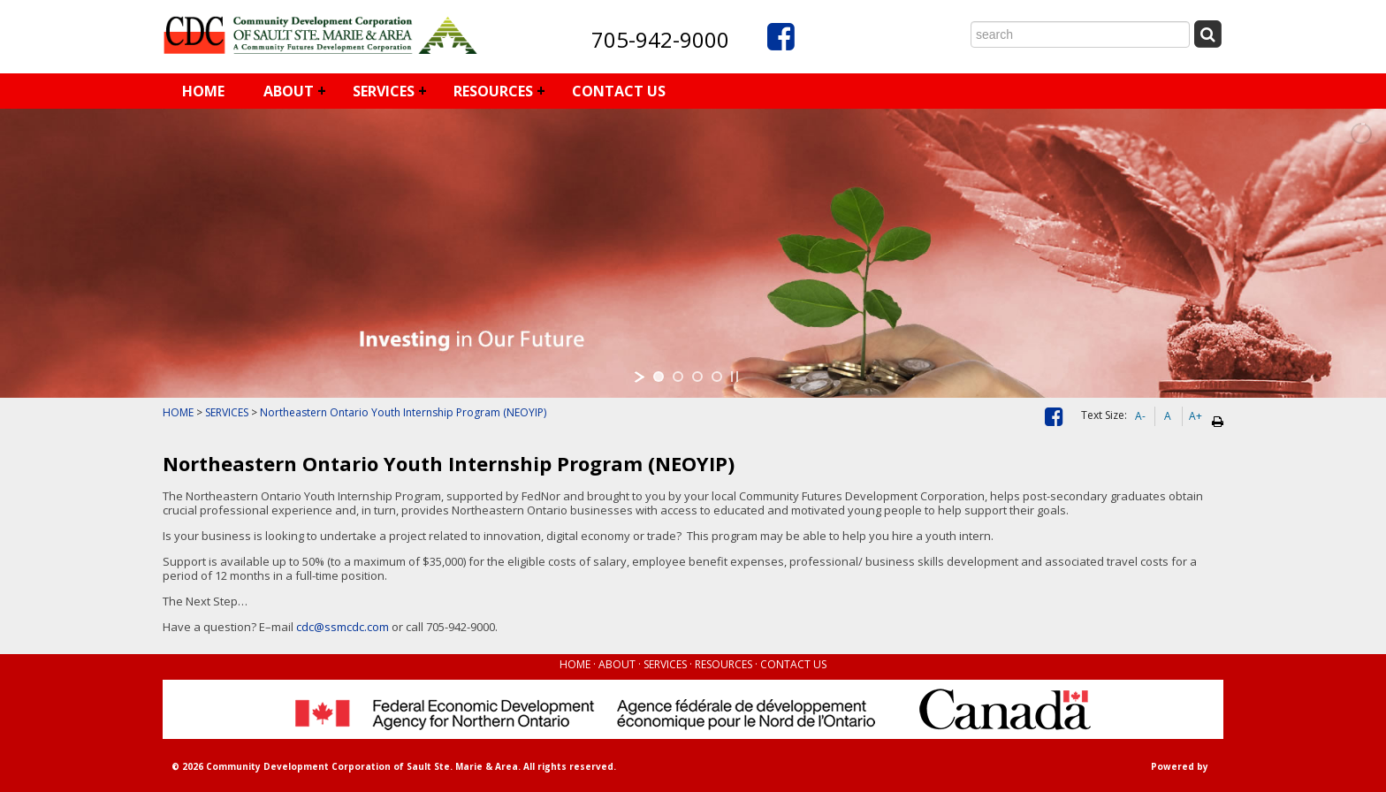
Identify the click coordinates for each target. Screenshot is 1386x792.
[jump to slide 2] (678, 376)
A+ (1195, 415)
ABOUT (288, 91)
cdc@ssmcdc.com (342, 627)
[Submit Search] (1207, 34)
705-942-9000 (660, 39)
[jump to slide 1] (658, 376)
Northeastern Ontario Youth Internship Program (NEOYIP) (403, 412)
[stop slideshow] (734, 376)
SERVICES (384, 91)
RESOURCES (493, 91)
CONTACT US (619, 91)
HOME (203, 91)
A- (1140, 415)
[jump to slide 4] (717, 376)
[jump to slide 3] (697, 376)
